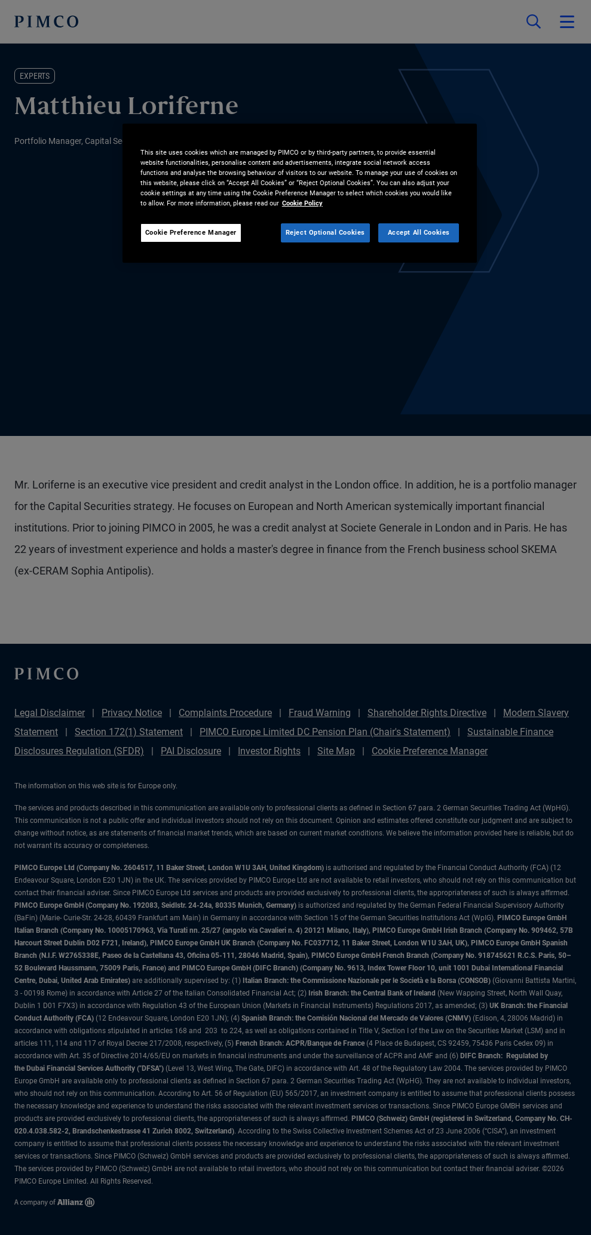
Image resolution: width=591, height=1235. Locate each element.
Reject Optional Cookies (325, 232)
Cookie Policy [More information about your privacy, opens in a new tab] (302, 203)
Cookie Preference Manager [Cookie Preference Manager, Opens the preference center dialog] (191, 232)
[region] (300, 193)
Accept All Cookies (419, 232)
